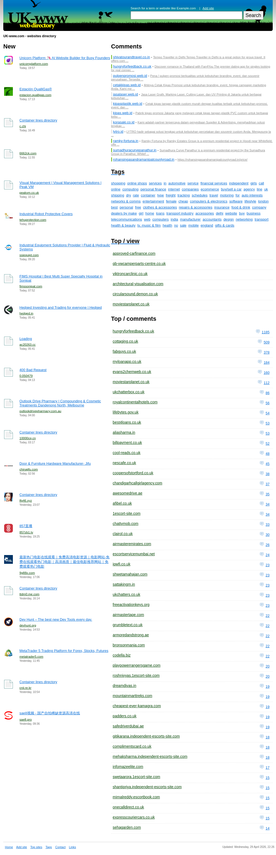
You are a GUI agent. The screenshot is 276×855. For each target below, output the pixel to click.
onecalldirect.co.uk (128, 807)
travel (213, 195)
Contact (60, 847)
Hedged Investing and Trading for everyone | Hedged (60, 307)
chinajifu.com (28, 469)
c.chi (22, 126)
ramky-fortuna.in (125, 141)
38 (267, 474)
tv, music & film (149, 225)
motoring (227, 195)
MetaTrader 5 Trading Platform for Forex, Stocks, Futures (63, 651)
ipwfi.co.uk (121, 564)
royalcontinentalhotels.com (135, 402)
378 (266, 352)
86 (267, 393)
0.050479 (26, 375)
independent (238, 183)
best (114, 207)
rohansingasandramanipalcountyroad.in (143, 159)
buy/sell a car (231, 189)
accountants (212, 219)
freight (171, 195)
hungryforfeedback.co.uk (132, 66)
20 (267, 666)
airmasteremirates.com (132, 544)
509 (266, 342)
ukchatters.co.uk (126, 594)
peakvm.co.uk (29, 192)
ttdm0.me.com (29, 594)
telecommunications (126, 219)
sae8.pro (25, 719)
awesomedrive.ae (127, 493)
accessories (205, 213)
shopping (118, 183)
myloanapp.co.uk (127, 361)
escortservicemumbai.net (134, 554)
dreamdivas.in (124, 685)
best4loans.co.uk (127, 422)
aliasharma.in (124, 432)
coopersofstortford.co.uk (133, 473)
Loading (25, 339)
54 (267, 413)
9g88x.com (27, 572)
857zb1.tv (26, 532)
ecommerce (210, 189)
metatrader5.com (31, 656)
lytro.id (118, 131)
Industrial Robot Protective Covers (46, 214)
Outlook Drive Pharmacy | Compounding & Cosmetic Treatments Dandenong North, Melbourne (60, 403)
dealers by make (124, 213)
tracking (183, 195)
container (148, 195)
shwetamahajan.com (130, 574)
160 (266, 373)
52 (267, 443)
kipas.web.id (122, 113)
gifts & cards (224, 225)
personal (126, 207)
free (138, 207)
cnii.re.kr (25, 687)
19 (267, 686)
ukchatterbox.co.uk (129, 392)
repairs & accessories (195, 207)
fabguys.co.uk (124, 351)
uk (266, 189)
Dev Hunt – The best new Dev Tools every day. (55, 619)
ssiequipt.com (29, 255)
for (237, 195)
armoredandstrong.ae (131, 635)
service (193, 183)
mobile (193, 225)
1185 (265, 332)
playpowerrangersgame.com (136, 665)
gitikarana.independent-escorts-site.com (146, 736)
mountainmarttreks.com (132, 696)
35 (267, 494)
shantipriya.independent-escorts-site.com (147, 787)
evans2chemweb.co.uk (132, 371)
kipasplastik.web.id (127, 104)
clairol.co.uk (123, 534)
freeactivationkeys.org (131, 604)
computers (160, 219)
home (149, 213)
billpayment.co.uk (127, 442)
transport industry (180, 213)
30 (267, 535)
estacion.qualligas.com (35, 95)
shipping (117, 195)
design (228, 219)
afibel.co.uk (122, 503)
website (231, 213)
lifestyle (250, 201)
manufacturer (190, 219)
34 (267, 504)
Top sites (36, 847)
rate (136, 195)
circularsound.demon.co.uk (135, 294)
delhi (219, 213)
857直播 (25, 526)
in (165, 183)
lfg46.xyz (25, 500)
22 (267, 616)
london (263, 201)
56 (267, 403)
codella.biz (122, 655)
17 (267, 768)
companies (190, 189)
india (174, 219)
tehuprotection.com (32, 219)
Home (9, 847)
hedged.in (26, 313)
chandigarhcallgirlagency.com (137, 483)
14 (267, 828)
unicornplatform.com (33, 63)
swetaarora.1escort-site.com (136, 777)
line (259, 189)
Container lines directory (38, 120)
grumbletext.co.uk (128, 625)
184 (266, 362)
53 (267, 423)
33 (267, 524)
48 (267, 454)
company (259, 207)
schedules (200, 195)
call (261, 183)
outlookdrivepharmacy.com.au (40, 411)
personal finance (153, 189)
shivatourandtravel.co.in (131, 57)
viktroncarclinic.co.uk (130, 273)
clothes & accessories (160, 207)
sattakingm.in (124, 584)
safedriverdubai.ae (128, 726)
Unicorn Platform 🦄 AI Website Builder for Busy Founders (64, 58)
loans (160, 213)
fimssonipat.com (30, 286)
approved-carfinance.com (134, 253)
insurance (222, 207)
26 (267, 545)
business (254, 213)
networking (244, 219)
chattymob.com (126, 523)
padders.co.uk (125, 716)
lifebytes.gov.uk (126, 412)
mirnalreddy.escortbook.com (136, 797)
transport (262, 219)
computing (130, 189)
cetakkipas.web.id (127, 85)
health (167, 225)
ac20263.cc (27, 344)
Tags (48, 847)
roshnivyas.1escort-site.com (136, 675)
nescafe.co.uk (124, 463)
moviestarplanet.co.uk (131, 304)
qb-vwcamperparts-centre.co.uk (139, 263)
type (160, 195)
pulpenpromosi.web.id (130, 76)
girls (253, 183)
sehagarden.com (127, 827)
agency (249, 189)
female (171, 201)
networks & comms (126, 201)
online (115, 189)
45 (267, 464)
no (176, 225)
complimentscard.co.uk (132, 746)
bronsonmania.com (129, 645)
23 (267, 565)
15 (267, 778)
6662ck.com (27, 153)
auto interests (252, 195)
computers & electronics (209, 201)
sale (183, 225)
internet (174, 189)
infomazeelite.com (128, 766)
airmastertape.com (128, 615)
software (235, 201)
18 (267, 737)
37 (267, 484)
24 (267, 555)
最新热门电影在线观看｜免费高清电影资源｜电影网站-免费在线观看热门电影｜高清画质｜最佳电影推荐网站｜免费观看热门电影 (64, 561)
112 (266, 383)
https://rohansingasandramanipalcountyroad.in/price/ (212, 159)
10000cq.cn (27, 438)
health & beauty (123, 225)
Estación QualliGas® (35, 89)
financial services (213, 183)
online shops (137, 183)
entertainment (153, 201)
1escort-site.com (126, 513)
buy (242, 213)
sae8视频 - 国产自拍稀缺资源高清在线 (49, 713)
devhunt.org (27, 625)
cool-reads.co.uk (126, 452)
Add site (208, 8)
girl (141, 213)
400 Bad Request (33, 370)
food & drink (240, 207)
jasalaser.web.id (125, 94)
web (147, 219)
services (155, 183)
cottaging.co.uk (125, 341)
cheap (183, 201)
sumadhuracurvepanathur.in (135, 150)
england (207, 225)
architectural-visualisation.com (138, 284)
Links (72, 847)
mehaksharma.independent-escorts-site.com (150, 756)
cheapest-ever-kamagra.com (137, 706)
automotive (177, 183)
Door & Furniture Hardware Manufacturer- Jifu (55, 463)
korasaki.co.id (123, 122)
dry (128, 195)
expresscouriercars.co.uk (134, 817)
